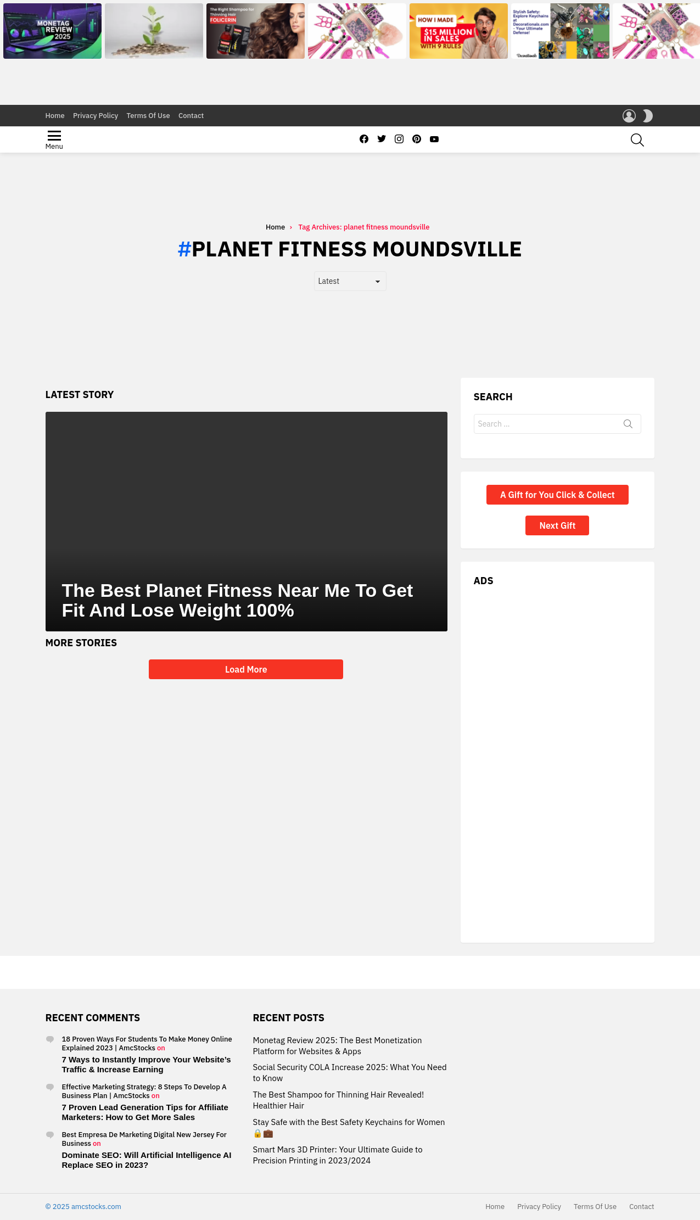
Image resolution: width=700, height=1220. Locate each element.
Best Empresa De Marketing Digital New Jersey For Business (144, 1139)
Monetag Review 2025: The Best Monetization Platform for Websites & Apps (337, 1045)
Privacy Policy (95, 115)
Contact (191, 115)
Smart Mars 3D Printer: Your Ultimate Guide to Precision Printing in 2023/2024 (337, 1155)
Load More (246, 702)
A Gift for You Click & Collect (557, 527)
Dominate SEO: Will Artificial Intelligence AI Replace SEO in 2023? (147, 1159)
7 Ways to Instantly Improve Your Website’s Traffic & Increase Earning (146, 1064)
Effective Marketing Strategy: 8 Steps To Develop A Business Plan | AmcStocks (144, 1091)
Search (628, 459)
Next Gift (557, 558)
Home (55, 115)
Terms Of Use (148, 115)
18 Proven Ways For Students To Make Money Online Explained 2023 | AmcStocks (147, 1043)
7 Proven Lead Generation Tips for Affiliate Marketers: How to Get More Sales (145, 1112)
